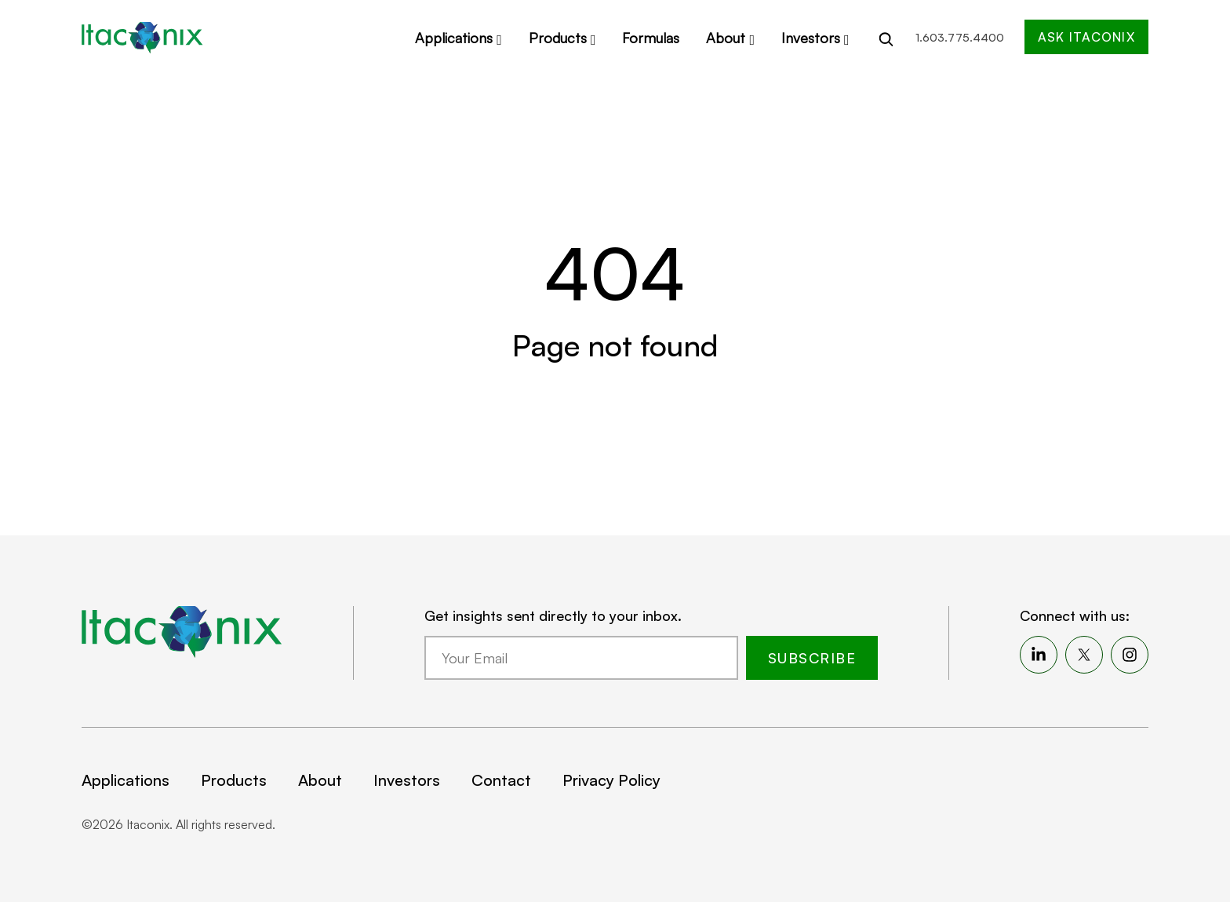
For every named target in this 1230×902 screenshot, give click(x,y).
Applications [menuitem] (125, 780)
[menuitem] (1038, 655)
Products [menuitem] (234, 780)
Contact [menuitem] (501, 780)
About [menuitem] (320, 780)
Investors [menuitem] (406, 780)
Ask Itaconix (1086, 37)
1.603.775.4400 (959, 37)
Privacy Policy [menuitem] (611, 780)
